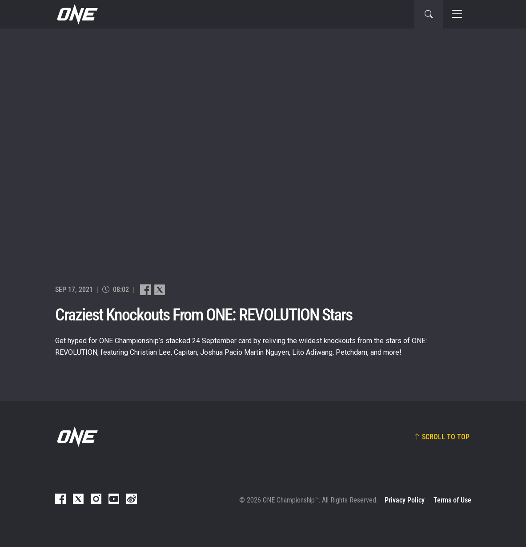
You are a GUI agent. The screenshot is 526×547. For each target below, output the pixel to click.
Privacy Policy (405, 500)
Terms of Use (452, 500)
